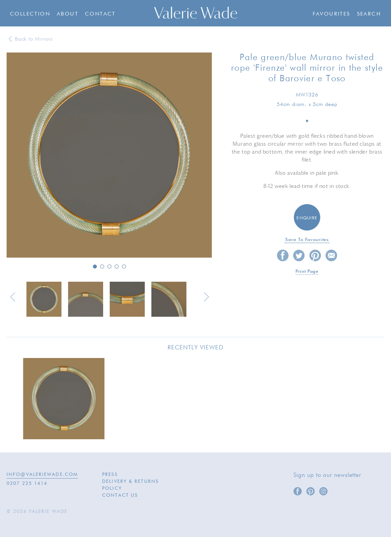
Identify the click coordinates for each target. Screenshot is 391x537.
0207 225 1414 (27, 483)
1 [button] (95, 266)
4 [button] (117, 266)
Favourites (331, 14)
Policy (112, 488)
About (67, 14)
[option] (109, 156)
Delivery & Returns (130, 481)
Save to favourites (307, 239)
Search (369, 14)
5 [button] (124, 266)
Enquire (306, 218)
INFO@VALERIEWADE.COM (42, 474)
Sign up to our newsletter (327, 475)
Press (110, 474)
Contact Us (120, 495)
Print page (307, 271)
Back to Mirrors (34, 39)
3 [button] (109, 266)
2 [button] (102, 266)
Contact (100, 14)
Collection (30, 14)
